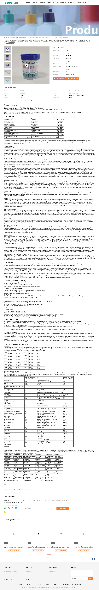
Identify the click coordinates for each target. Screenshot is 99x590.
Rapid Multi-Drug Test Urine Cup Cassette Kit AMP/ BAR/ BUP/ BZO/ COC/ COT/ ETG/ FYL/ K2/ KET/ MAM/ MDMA (44, 37)
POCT (18, 489)
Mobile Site (78, 584)
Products (34, 2)
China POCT (25, 587)
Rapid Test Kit (11, 489)
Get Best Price (59, 78)
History (27, 574)
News (47, 584)
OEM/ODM (51, 574)
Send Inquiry (63, 508)
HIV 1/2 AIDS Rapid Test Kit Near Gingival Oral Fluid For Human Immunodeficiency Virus (84, 546)
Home (28, 2)
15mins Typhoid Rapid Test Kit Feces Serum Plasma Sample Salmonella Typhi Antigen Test (37, 546)
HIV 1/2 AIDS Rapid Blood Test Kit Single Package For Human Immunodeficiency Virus (14, 546)
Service (28, 576)
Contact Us (71, 2)
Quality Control (61, 2)
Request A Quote (81, 2)
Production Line (52, 571)
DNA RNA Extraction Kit (9, 579)
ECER (75, 587)
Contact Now (73, 78)
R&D (50, 576)
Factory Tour (51, 2)
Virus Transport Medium (9, 576)
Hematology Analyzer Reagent (10, 571)
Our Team (28, 579)
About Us (42, 2)
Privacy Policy (66, 584)
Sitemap (56, 584)
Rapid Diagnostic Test (26, 489)
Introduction (28, 571)
